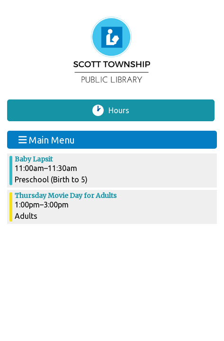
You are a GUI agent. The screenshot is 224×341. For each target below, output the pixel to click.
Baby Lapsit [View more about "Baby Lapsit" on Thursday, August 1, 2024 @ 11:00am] (34, 159)
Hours (122, 110)
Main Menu (46, 139)
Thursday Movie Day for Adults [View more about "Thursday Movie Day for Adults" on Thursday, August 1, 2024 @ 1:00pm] (65, 195)
